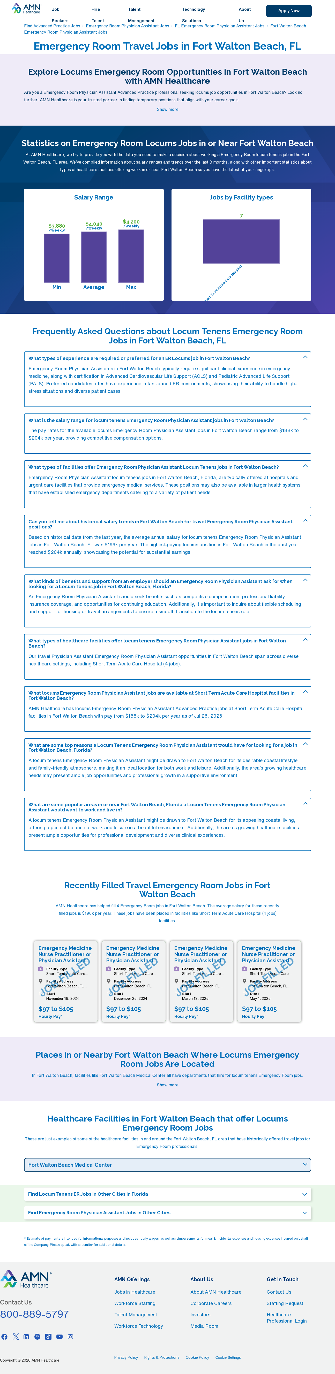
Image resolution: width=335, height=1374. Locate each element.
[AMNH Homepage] (26, 8)
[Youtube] (59, 1336)
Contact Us (279, 1291)
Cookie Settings (228, 1357)
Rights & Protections (162, 1357)
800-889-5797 (34, 1314)
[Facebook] (4, 1336)
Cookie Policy (197, 1357)
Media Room (204, 1326)
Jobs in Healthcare (134, 1291)
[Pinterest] (37, 1336)
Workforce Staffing (134, 1303)
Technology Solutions (193, 15)
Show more (167, 109)
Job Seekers (60, 15)
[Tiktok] (48, 1336)
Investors (200, 1314)
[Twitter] (15, 1336)
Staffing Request (285, 1303)
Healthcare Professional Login (287, 1317)
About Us (245, 15)
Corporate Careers (211, 1303)
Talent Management (141, 15)
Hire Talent (98, 15)
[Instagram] (70, 1336)
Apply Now (289, 11)
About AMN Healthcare (215, 1291)
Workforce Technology (138, 1326)
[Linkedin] (26, 1336)
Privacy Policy (126, 1357)
